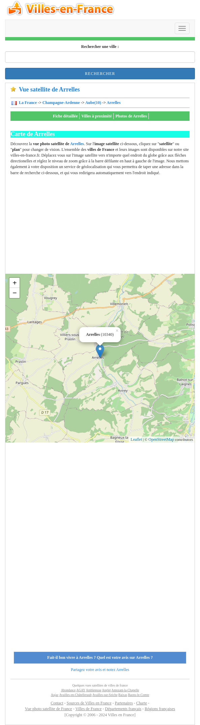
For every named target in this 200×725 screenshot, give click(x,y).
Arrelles (113, 102)
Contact (57, 703)
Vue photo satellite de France (48, 708)
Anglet (106, 690)
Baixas (122, 695)
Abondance (68, 690)
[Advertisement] (105, 226)
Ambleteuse (94, 690)
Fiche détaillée (65, 116)
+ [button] (14, 282)
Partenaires (124, 703)
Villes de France (88, 708)
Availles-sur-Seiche (105, 695)
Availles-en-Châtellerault (75, 695)
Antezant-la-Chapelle (125, 690)
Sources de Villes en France (88, 703)
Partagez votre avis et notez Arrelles (100, 669)
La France (27, 102)
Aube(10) (93, 102)
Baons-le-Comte (138, 695)
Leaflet (136, 439)
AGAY (80, 690)
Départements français (123, 708)
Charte (141, 703)
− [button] (14, 293)
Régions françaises (160, 708)
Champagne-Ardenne (61, 102)
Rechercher (100, 73)
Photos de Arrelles (131, 116)
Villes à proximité (96, 116)
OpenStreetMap (161, 439)
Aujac (55, 695)
